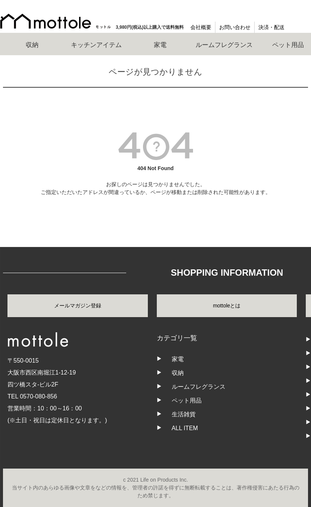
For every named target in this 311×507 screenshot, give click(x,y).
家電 (178, 359)
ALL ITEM (185, 428)
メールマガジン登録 (77, 306)
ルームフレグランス (199, 387)
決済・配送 (271, 27)
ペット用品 (187, 400)
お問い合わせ (235, 27)
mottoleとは (226, 306)
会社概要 (200, 27)
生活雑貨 (184, 414)
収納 (178, 373)
